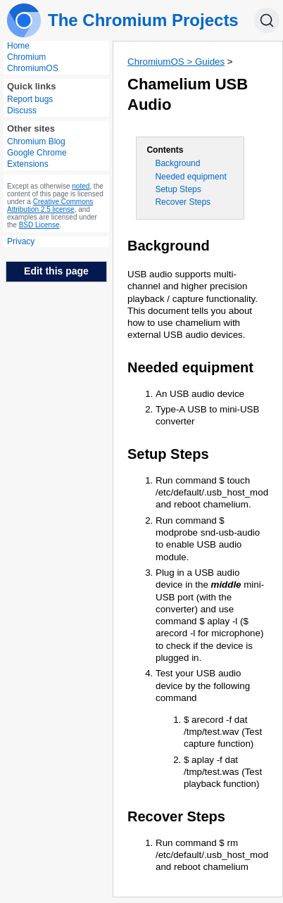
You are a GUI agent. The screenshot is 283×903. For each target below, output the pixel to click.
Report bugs (30, 99)
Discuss (22, 110)
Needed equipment (190, 177)
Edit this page (56, 271)
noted (80, 186)
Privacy (20, 241)
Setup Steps (178, 189)
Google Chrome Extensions (37, 158)
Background (177, 163)
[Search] (266, 20)
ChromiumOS (32, 68)
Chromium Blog (36, 141)
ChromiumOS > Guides (176, 61)
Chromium (26, 57)
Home (18, 46)
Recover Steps (182, 202)
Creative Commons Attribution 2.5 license (50, 205)
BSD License (39, 225)
